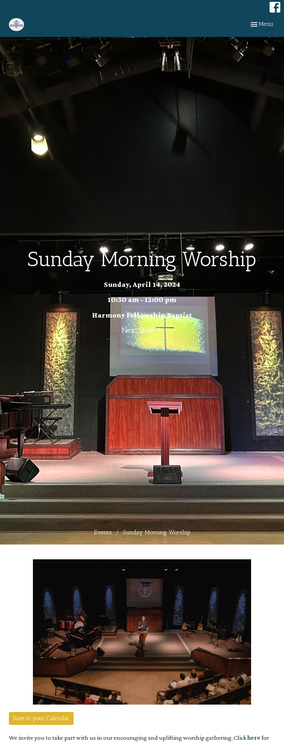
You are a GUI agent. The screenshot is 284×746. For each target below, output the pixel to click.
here (253, 737)
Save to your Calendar (41, 718)
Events (103, 532)
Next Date (142, 330)
